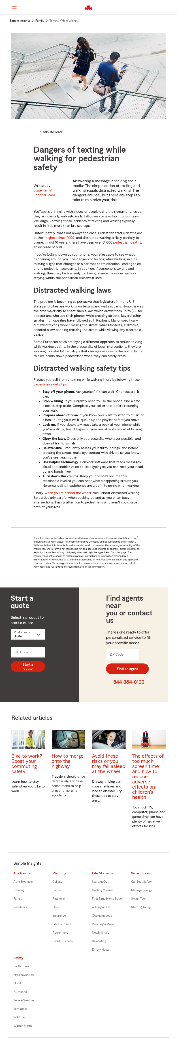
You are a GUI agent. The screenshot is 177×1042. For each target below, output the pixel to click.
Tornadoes (20, 1008)
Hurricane (20, 992)
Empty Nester (101, 949)
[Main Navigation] (14, 7)
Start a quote (28, 666)
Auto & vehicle (23, 881)
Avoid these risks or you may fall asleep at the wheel (108, 764)
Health (57, 907)
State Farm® (44, 193)
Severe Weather (24, 1000)
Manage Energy (141, 890)
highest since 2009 (60, 238)
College (57, 881)
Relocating (99, 941)
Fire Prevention (23, 975)
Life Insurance (62, 924)
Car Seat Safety (141, 881)
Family (17, 898)
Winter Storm (22, 1025)
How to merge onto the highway (67, 761)
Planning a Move (103, 924)
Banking (18, 890)
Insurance (59, 915)
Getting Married (102, 890)
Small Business (63, 941)
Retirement (60, 932)
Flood (17, 983)
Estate (57, 890)
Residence (20, 907)
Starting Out (100, 881)
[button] (167, 7)
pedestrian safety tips (50, 384)
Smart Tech (139, 898)
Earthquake (21, 966)
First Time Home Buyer (107, 898)
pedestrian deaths (127, 242)
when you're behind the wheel (68, 493)
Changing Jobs (102, 915)
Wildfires (19, 1017)
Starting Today (141, 907)
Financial (59, 898)
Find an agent (127, 669)
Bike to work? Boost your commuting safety (26, 764)
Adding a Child (101, 907)
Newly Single (100, 932)
